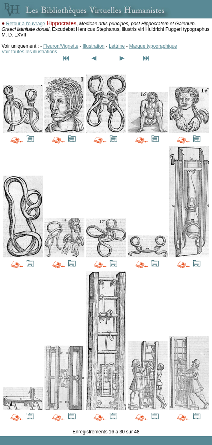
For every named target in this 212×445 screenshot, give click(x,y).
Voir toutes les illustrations (29, 52)
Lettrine (117, 46)
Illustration (94, 46)
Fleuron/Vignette (60, 46)
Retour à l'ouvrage (25, 23)
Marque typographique (153, 46)
